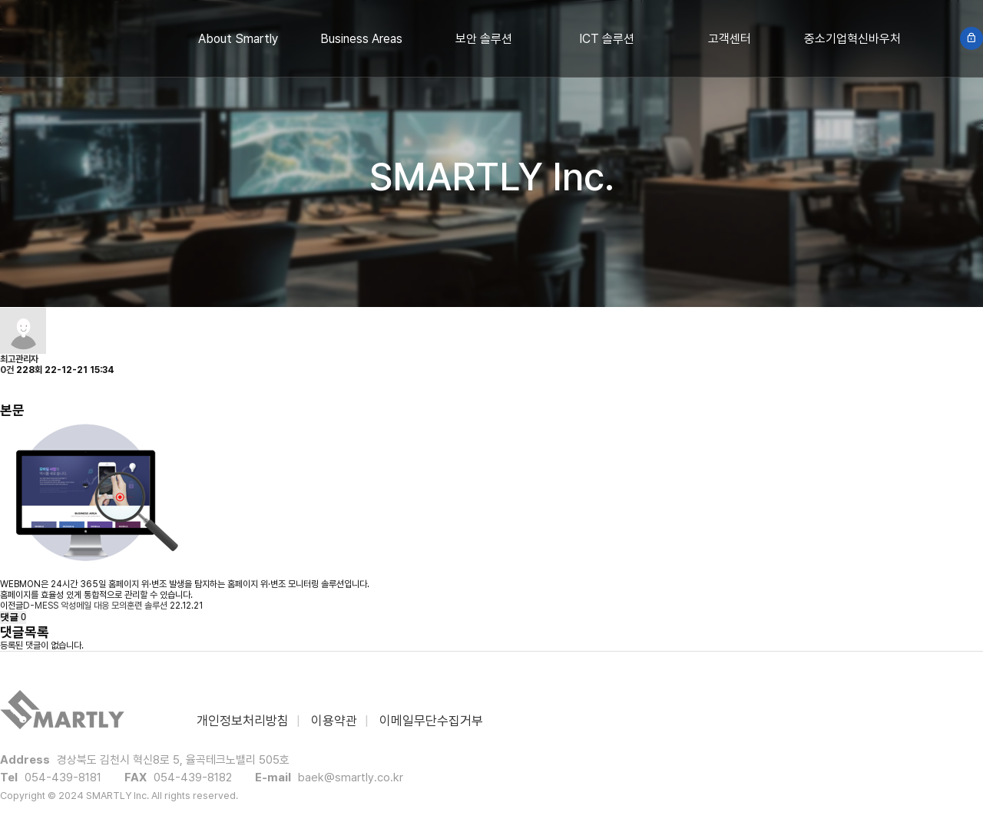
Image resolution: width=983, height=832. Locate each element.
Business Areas (361, 38)
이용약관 (334, 720)
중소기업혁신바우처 (852, 38)
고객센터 (729, 38)
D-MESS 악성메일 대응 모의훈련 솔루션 (95, 605)
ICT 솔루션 (606, 38)
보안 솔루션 (483, 38)
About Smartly (238, 38)
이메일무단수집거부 (431, 720)
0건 (7, 370)
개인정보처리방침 (243, 720)
